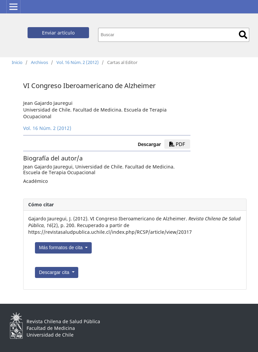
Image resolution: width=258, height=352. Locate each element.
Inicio (17, 62)
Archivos (39, 62)
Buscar (243, 34)
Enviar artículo (58, 32)
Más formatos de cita (61, 247)
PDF (177, 144)
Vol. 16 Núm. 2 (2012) (77, 62)
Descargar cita (55, 272)
